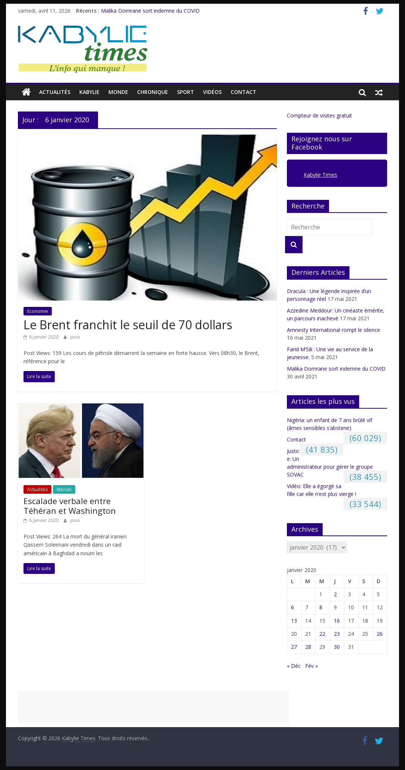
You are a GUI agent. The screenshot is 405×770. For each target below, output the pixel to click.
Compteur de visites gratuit (319, 115)
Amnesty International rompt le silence (333, 329)
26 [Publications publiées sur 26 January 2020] (380, 633)
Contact (243, 91)
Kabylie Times (320, 174)
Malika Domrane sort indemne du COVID (150, 10)
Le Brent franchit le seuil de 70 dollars (127, 325)
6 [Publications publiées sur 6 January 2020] (292, 607)
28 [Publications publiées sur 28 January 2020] (308, 646)
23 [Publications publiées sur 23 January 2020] (337, 633)
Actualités (54, 91)
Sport (185, 91)
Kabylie (89, 91)
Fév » (311, 665)
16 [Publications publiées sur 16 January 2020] (337, 620)
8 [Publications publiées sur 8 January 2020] (320, 607)
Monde (118, 91)
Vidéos (212, 91)
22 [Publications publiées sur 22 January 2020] (322, 633)
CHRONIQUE (152, 91)
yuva (75, 337)
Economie (37, 311)
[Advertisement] (153, 707)
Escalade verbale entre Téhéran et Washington (69, 505)
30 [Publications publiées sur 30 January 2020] (337, 646)
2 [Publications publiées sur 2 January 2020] (335, 594)
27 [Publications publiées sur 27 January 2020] (294, 646)
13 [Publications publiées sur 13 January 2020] (294, 620)
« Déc (294, 665)
